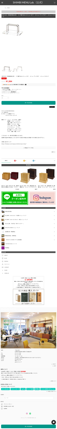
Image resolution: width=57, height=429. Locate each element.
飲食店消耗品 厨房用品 (10, 235)
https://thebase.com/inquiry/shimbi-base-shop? (13, 144)
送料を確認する (13, 91)
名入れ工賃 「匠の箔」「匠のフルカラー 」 (15, 223)
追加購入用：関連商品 (10, 231)
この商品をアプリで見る (28, 147)
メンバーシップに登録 (6, 89)
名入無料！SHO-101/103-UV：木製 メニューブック (16, 219)
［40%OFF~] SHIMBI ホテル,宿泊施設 (14, 239)
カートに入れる (28, 102)
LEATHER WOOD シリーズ (11, 243)
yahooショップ (18, 362)
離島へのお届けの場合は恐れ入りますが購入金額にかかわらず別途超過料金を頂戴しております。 (28, 282)
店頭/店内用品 (8, 211)
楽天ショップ (18, 360)
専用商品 (7, 247)
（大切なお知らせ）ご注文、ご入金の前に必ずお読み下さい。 (28, 11)
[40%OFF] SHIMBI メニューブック (12, 227)
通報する (53, 152)
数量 (2, 95)
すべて (6, 160)
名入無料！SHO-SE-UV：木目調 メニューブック (15, 215)
